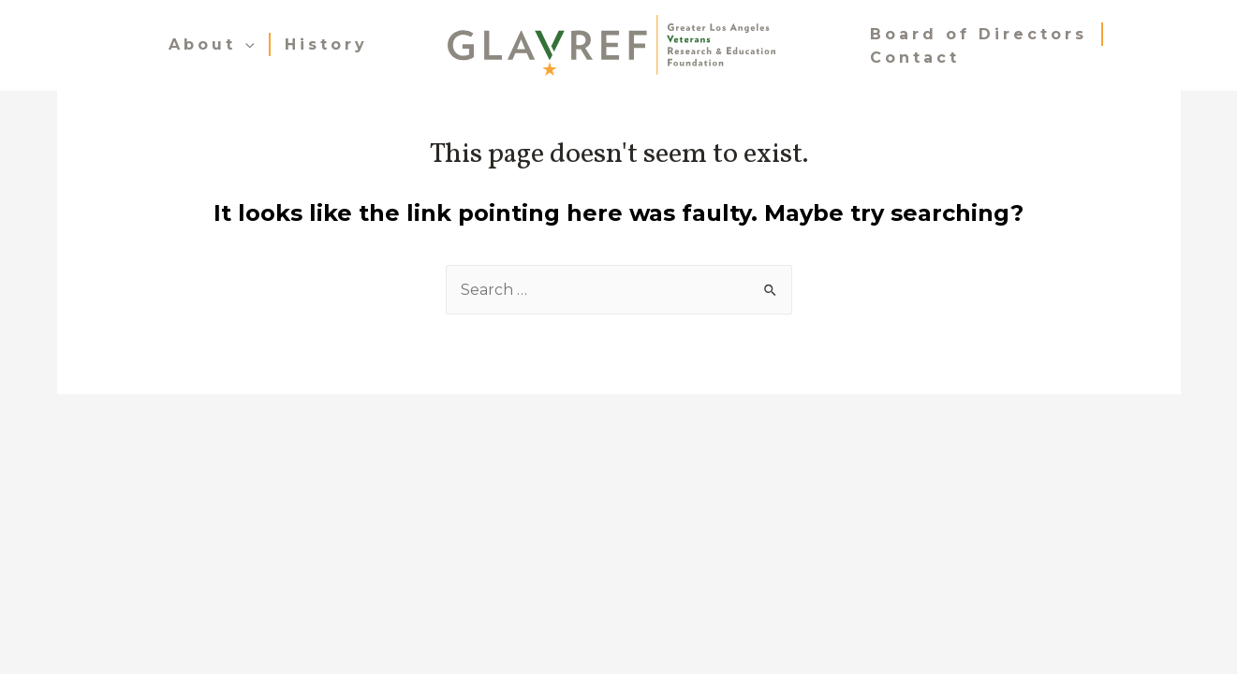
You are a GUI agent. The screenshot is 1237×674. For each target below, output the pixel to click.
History (326, 44)
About (212, 44)
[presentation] (245, 44)
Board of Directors (978, 34)
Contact (915, 57)
